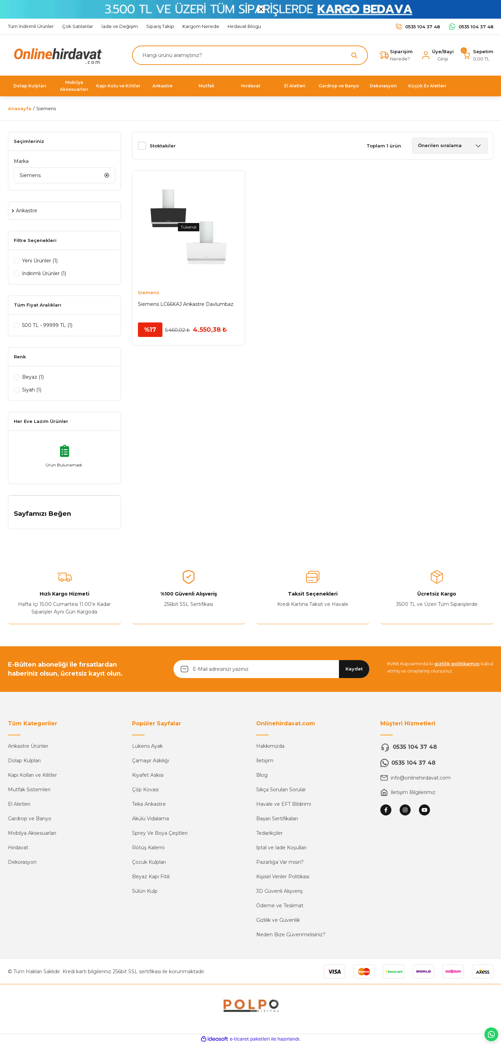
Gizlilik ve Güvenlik (278, 920)
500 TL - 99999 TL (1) (47, 325)
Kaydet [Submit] (354, 668)
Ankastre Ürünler (28, 746)
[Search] (250, 55)
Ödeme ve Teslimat (279, 905)
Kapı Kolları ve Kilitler (32, 775)
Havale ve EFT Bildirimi (283, 804)
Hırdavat (18, 847)
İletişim (264, 760)
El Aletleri (19, 804)
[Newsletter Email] (271, 669)
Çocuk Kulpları (149, 862)
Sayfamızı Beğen (42, 514)
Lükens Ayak (147, 746)
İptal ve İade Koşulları (281, 847)
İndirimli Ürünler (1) (44, 273)
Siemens (46, 108)
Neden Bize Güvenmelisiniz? (290, 934)
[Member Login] (437, 55)
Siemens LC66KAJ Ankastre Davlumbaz (185, 304)
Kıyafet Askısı (147, 775)
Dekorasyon (22, 862)
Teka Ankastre (149, 804)
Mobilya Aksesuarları (32, 833)
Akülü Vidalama (150, 818)
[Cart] (477, 55)
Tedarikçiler (269, 833)
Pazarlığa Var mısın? (280, 862)
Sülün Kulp (145, 891)
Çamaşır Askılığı (150, 760)
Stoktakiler (163, 145)
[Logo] (56, 54)
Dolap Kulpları (24, 760)
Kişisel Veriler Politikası (282, 876)
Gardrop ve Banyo (29, 818)
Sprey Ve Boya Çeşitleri (160, 833)
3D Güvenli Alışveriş (279, 891)
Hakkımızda (270, 746)
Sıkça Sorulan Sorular (281, 789)
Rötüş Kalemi (148, 847)
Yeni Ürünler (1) (40, 261)
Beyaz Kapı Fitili (151, 876)
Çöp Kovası (145, 789)
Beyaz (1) (33, 377)
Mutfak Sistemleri (29, 789)
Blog (262, 775)
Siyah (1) (31, 390)
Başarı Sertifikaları (277, 818)
